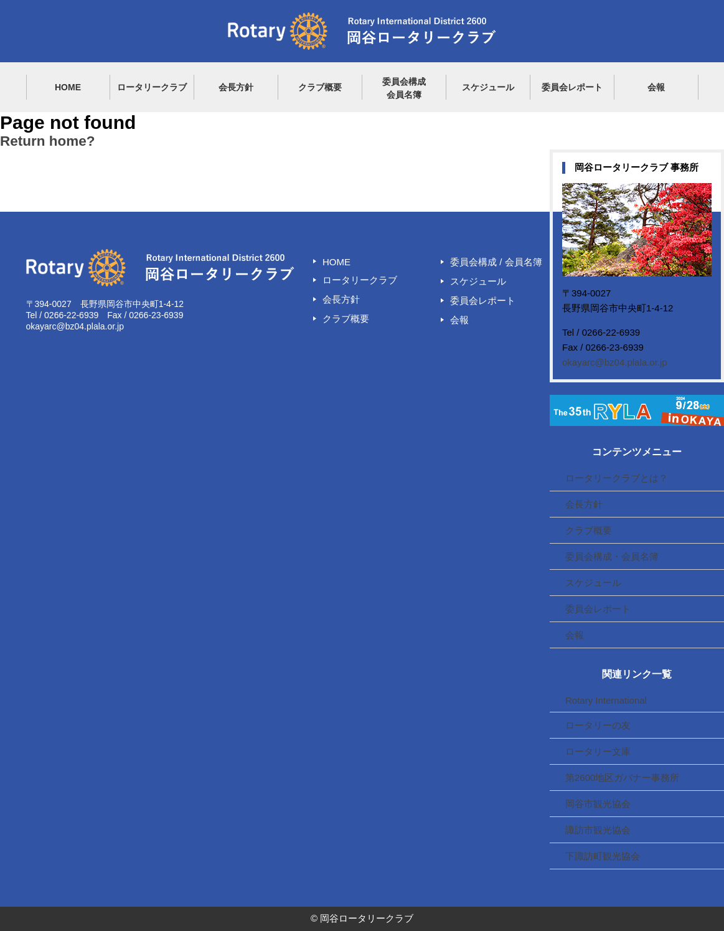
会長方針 (236, 87)
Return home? (47, 141)
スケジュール (488, 87)
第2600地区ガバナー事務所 (622, 777)
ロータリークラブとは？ (616, 478)
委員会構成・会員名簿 (612, 556)
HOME (68, 87)
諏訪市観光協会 (598, 830)
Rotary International (606, 700)
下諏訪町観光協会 (602, 856)
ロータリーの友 (598, 725)
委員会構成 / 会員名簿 (496, 262)
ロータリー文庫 (598, 751)
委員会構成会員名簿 (404, 88)
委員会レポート (572, 87)
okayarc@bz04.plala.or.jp (614, 362)
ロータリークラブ (152, 87)
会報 (656, 87)
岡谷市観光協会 (598, 803)
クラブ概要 (320, 87)
